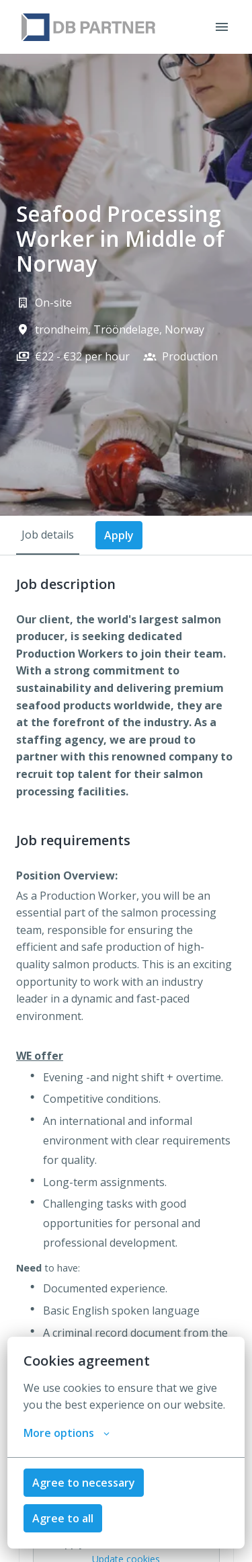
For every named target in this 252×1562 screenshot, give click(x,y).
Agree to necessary (83, 1482)
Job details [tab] (48, 534)
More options (67, 1433)
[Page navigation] (222, 26)
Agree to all (62, 1518)
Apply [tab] (119, 535)
